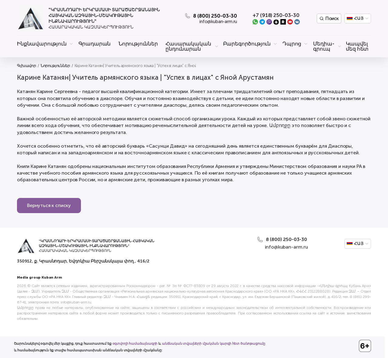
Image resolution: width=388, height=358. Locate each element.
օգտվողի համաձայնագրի (135, 344)
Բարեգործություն (247, 44)
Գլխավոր (26, 66)
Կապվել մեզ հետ (357, 46)
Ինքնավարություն (42, 44)
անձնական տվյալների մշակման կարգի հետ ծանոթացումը (213, 344)
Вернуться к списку (49, 205)
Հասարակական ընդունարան (188, 46)
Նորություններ (138, 44)
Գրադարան (95, 44)
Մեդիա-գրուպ (323, 46)
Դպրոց (292, 44)
